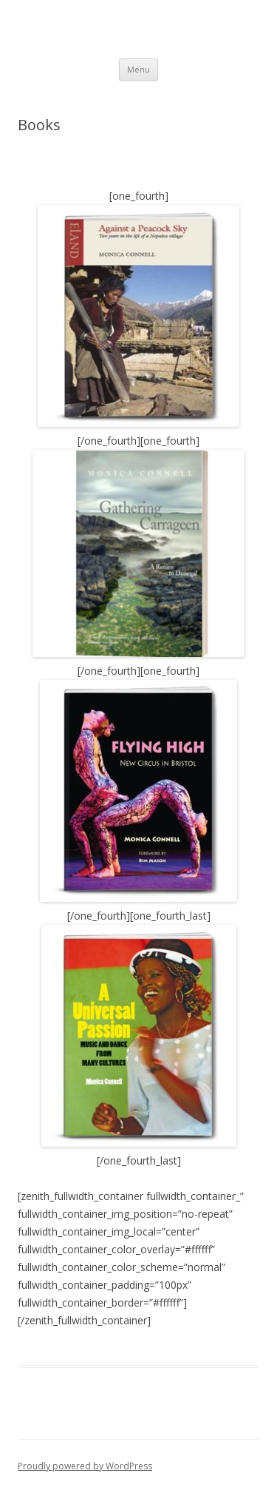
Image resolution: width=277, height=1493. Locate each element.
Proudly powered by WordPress (85, 1466)
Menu (138, 69)
